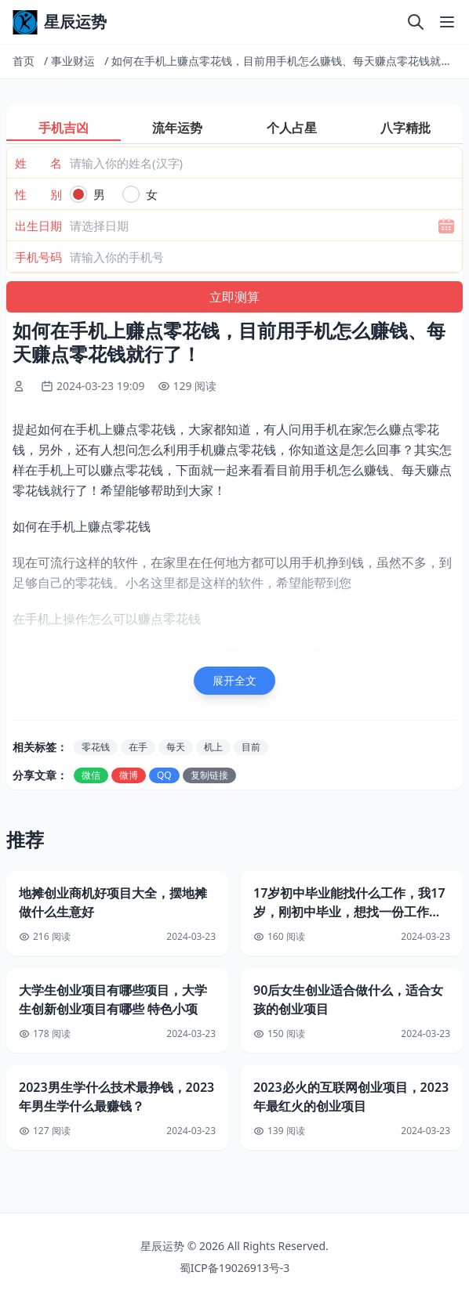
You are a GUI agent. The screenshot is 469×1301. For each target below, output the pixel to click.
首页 (24, 60)
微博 (128, 775)
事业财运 (73, 60)
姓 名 (38, 163)
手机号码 (38, 257)
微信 (91, 775)
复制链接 (209, 775)
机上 (213, 746)
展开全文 (234, 680)
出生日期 (38, 225)
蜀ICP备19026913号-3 (235, 1267)
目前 (251, 746)
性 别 (38, 194)
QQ (164, 775)
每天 (175, 746)
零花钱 (96, 746)
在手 (138, 746)
